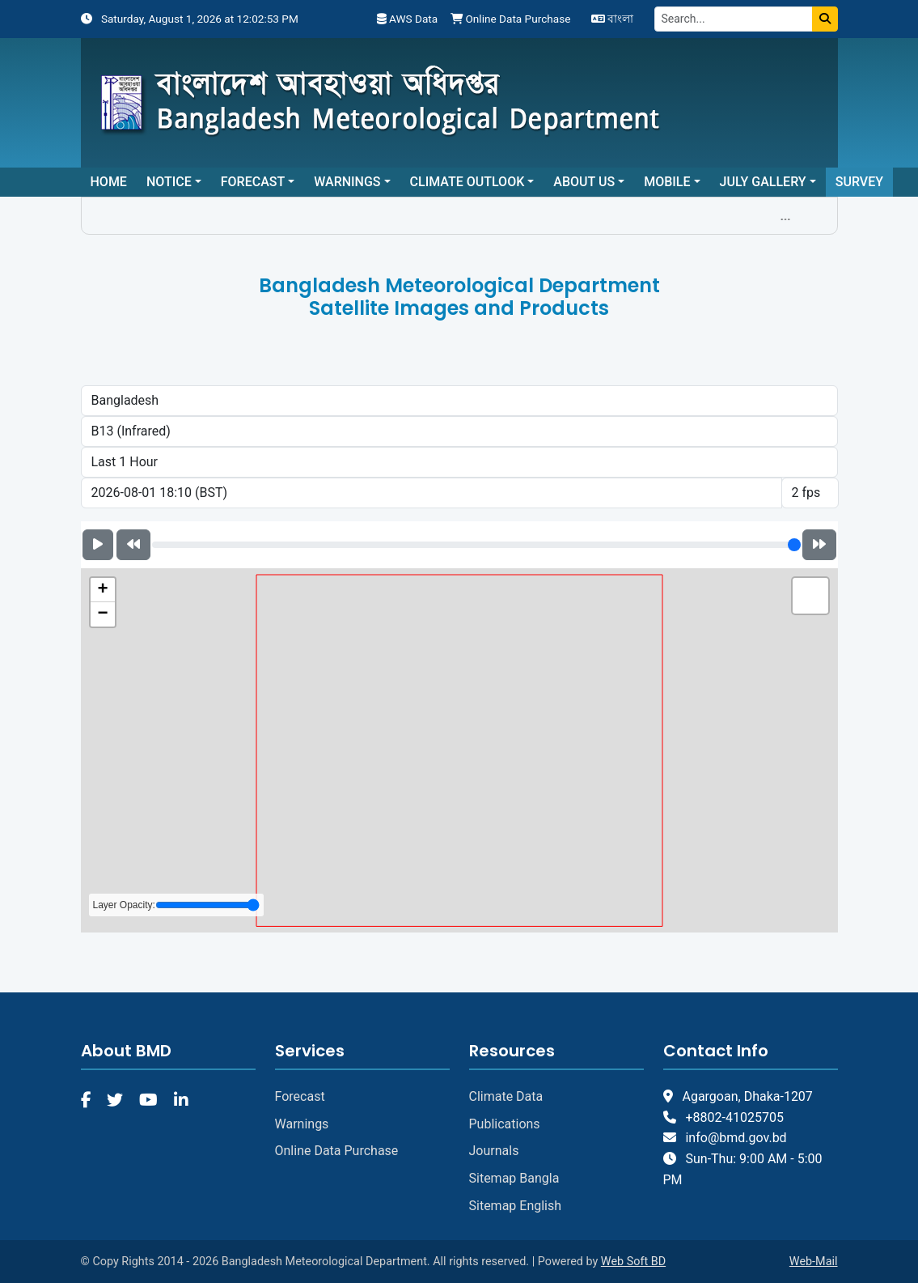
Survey (859, 181)
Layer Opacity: (176, 905)
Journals (494, 1150)
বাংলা (612, 18)
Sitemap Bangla (514, 1178)
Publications (504, 1124)
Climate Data (506, 1096)
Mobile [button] (667, 181)
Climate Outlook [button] (467, 181)
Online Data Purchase (510, 18)
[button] (103, 590)
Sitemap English (515, 1205)
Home (109, 181)
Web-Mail (813, 1261)
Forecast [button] (253, 181)
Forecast (300, 1096)
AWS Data (407, 18)
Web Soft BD (633, 1261)
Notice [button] (169, 181)
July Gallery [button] (763, 181)
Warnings (302, 1124)
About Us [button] (584, 181)
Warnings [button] (347, 181)
